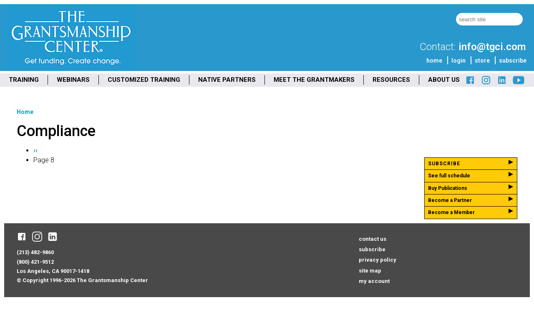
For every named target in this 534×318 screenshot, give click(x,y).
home (434, 60)
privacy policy (377, 260)
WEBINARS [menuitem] (73, 79)
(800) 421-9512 (35, 262)
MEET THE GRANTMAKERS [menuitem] (314, 79)
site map (370, 271)
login (458, 60)
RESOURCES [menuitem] (391, 79)
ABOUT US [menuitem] (444, 79)
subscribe (512, 60)
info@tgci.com (492, 47)
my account (374, 281)
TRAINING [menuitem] (24, 79)
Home (25, 112)
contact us (372, 239)
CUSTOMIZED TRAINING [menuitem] (144, 79)
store (482, 60)
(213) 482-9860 (35, 252)
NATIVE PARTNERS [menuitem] (227, 79)
